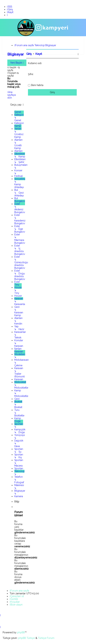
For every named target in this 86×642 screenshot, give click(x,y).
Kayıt (38, 53)
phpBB (21, 632)
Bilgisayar (15, 54)
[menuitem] (9, 6)
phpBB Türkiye (26, 638)
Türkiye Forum (46, 638)
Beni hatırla (37, 84)
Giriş (29, 53)
